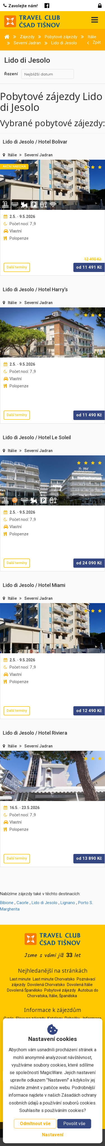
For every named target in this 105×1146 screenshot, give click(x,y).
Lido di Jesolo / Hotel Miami (34, 585)
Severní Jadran (38, 155)
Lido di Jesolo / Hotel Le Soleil (37, 437)
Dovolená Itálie (80, 984)
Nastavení (52, 1134)
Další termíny (17, 267)
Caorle (23, 902)
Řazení (11, 73)
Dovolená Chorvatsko (46, 984)
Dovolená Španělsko (24, 990)
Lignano (67, 902)
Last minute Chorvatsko (54, 979)
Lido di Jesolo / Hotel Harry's (35, 289)
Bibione (6, 902)
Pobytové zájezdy (60, 990)
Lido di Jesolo (44, 902)
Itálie (13, 155)
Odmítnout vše (35, 1123)
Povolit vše (74, 1123)
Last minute (20, 979)
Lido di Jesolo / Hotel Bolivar (35, 142)
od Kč (89, 267)
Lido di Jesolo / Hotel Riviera (35, 733)
